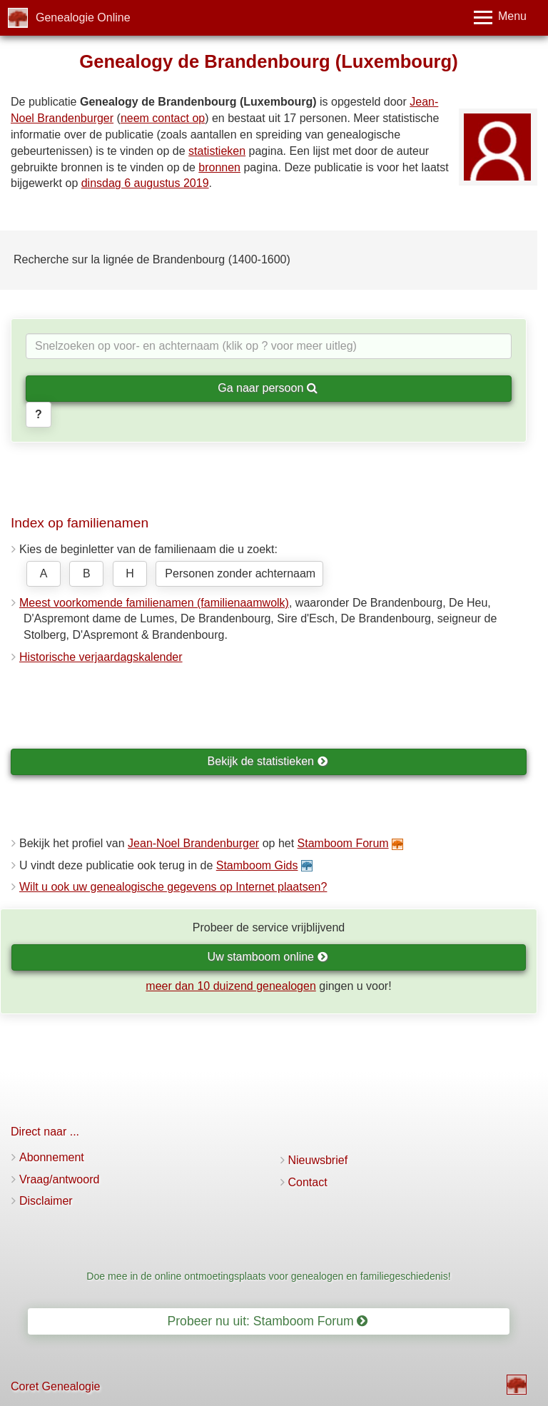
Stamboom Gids (257, 865)
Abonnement (51, 1157)
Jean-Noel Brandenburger (193, 843)
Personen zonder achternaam (240, 573)
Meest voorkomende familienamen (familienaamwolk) (154, 603)
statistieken (216, 151)
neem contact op (163, 118)
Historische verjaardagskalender (101, 657)
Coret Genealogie (55, 1386)
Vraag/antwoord (59, 1179)
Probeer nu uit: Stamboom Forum (268, 1321)
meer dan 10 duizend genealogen (230, 986)
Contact (308, 1182)
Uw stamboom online (268, 957)
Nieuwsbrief (318, 1160)
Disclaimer (46, 1201)
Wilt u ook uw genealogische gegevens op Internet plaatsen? (173, 887)
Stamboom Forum (343, 843)
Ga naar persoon (268, 388)
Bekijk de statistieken (268, 761)
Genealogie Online (83, 17)
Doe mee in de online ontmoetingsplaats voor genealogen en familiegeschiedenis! (268, 1276)
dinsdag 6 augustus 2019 (145, 183)
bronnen (219, 167)
